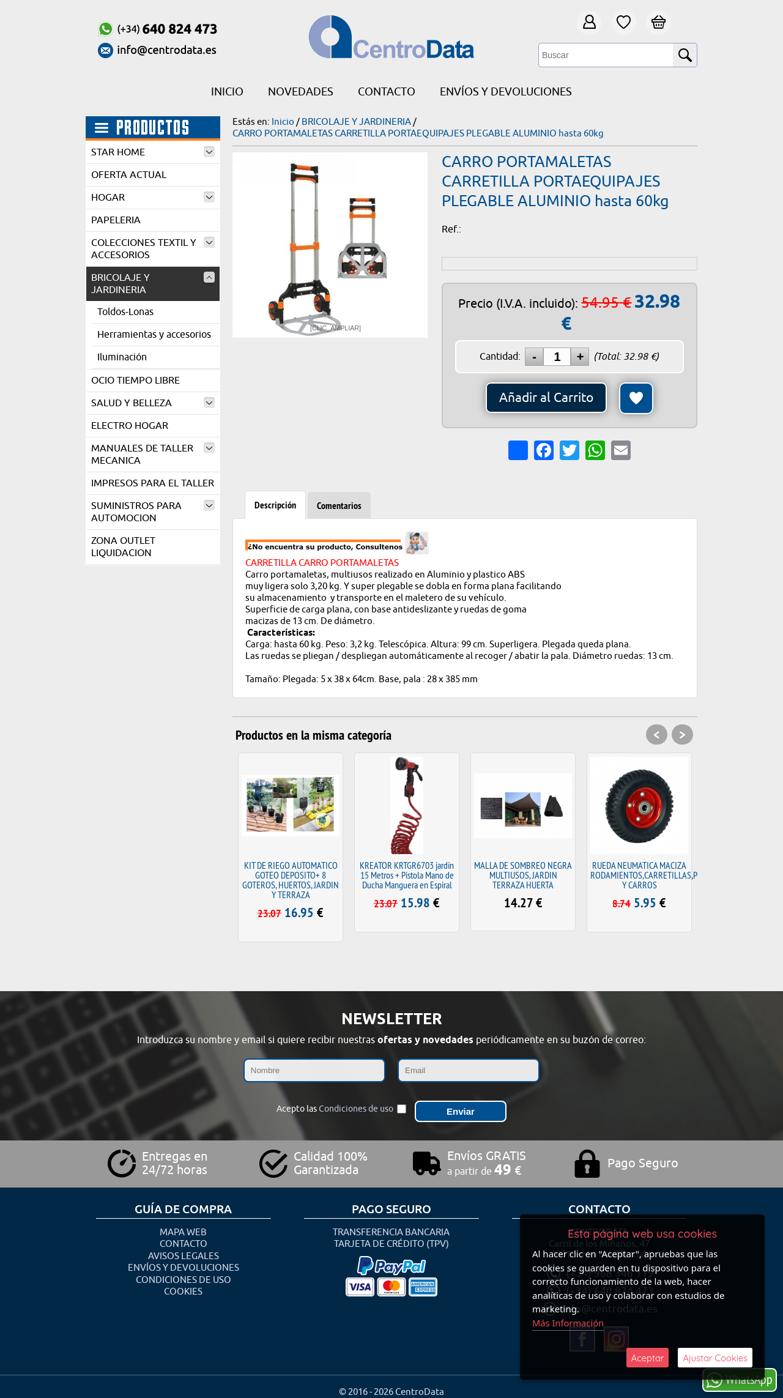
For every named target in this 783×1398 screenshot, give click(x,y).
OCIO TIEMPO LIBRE (135, 380)
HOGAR (153, 197)
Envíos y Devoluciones (506, 92)
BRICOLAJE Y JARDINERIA (153, 284)
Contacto (386, 92)
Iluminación (122, 357)
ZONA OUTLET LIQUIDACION (123, 547)
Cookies (183, 1286)
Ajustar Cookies (715, 1357)
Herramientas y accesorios (154, 335)
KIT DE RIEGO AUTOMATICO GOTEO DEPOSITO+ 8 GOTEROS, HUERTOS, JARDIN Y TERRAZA (290, 880)
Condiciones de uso (356, 1106)
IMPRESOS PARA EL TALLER (152, 483)
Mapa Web (183, 1226)
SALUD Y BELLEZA (153, 403)
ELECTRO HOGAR (129, 426)
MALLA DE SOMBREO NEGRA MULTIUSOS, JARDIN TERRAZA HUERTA (523, 875)
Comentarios (339, 505)
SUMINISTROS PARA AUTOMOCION (153, 512)
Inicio (227, 92)
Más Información (569, 1322)
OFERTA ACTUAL (128, 175)
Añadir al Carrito (546, 397)
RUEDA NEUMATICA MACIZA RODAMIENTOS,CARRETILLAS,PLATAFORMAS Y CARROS (667, 875)
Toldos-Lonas (125, 312)
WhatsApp (740, 1379)
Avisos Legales (183, 1250)
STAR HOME (153, 152)
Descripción (275, 505)
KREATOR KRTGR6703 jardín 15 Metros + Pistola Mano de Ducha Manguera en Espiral (407, 875)
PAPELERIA (116, 220)
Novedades (300, 92)
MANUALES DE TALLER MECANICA (153, 454)
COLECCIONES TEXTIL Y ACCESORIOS (153, 249)
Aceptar (647, 1357)
